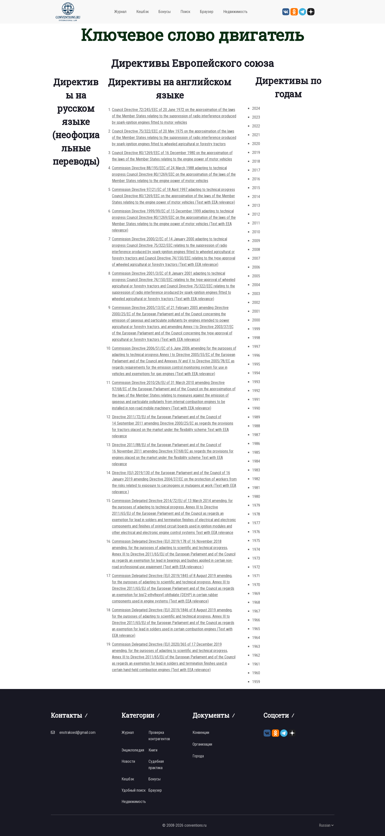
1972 (256, 567)
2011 (256, 223)
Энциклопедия (133, 750)
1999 (256, 329)
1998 (256, 337)
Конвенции (200, 732)
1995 (256, 364)
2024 (256, 108)
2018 (256, 161)
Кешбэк (142, 11)
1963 (256, 646)
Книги (153, 750)
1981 (256, 487)
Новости (128, 761)
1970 (256, 584)
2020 (256, 143)
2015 (256, 187)
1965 (256, 629)
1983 (256, 470)
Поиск (185, 11)
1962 (256, 655)
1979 (256, 505)
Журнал (120, 11)
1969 (256, 593)
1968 (256, 602)
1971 (256, 576)
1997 (256, 346)
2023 (256, 117)
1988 (256, 426)
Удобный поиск (134, 790)
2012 (256, 214)
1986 (256, 443)
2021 (256, 135)
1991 (256, 399)
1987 (256, 434)
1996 (256, 355)
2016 (256, 179)
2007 (256, 258)
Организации (202, 744)
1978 (256, 514)
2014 (256, 196)
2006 (256, 267)
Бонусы (165, 11)
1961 (256, 664)
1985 (256, 452)
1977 (256, 523)
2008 (256, 249)
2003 (256, 293)
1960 (256, 673)
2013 (256, 205)
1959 (256, 681)
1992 (256, 390)
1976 (256, 531)
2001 (256, 311)
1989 (256, 417)
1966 (256, 620)
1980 (256, 496)
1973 (256, 558)
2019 (256, 152)
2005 (256, 276)
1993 (256, 382)
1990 (256, 408)
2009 (256, 240)
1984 (256, 461)
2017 (256, 170)
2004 (256, 285)
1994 (256, 373)
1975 (256, 540)
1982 (256, 479)
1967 (256, 611)
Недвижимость (235, 11)
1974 (256, 549)
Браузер (206, 11)
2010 (256, 232)
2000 (256, 320)
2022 (256, 126)
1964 (256, 637)
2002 (256, 302)
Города (198, 756)
